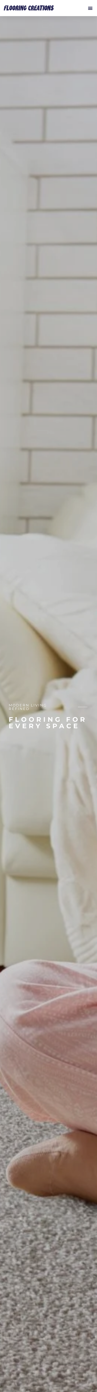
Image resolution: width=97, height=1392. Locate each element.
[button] (90, 8)
